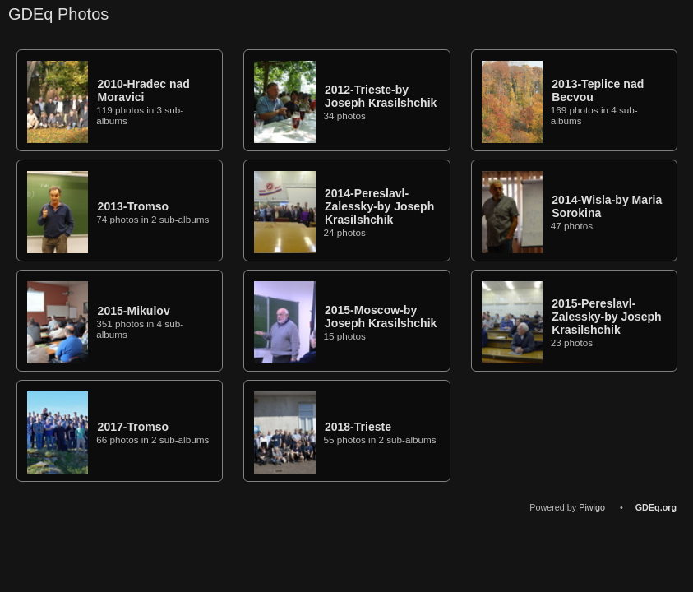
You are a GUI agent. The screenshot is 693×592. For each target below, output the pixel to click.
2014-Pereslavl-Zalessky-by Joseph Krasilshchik (379, 206)
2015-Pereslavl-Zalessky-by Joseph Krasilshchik (606, 316)
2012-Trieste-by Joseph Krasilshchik (381, 96)
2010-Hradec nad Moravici (144, 90)
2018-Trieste (358, 426)
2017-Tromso (133, 426)
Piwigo (592, 507)
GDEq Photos (58, 14)
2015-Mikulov (134, 310)
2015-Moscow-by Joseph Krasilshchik (381, 316)
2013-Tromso (133, 206)
